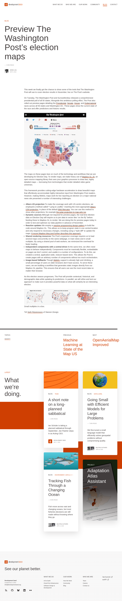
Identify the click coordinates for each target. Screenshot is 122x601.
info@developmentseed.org (13, 584)
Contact (113, 4)
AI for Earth (47, 580)
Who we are (71, 4)
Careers (85, 583)
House (77, 103)
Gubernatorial (90, 103)
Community (95, 4)
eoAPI (105, 579)
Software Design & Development (49, 587)
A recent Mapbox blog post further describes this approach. (56, 233)
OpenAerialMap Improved (106, 342)
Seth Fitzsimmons (35, 312)
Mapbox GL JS (88, 177)
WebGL (56, 260)
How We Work (67, 580)
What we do (58, 4)
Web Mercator (64, 209)
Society (7, 339)
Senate (70, 103)
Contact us (86, 585)
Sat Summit (107, 577)
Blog (105, 4)
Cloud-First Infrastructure (51, 583)
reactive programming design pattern (69, 225)
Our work (83, 4)
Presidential (61, 103)
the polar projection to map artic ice (71, 212)
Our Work (67, 577)
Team (84, 580)
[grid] (80, 453)
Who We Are (88, 577)
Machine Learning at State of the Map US (73, 347)
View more (61, 491)
